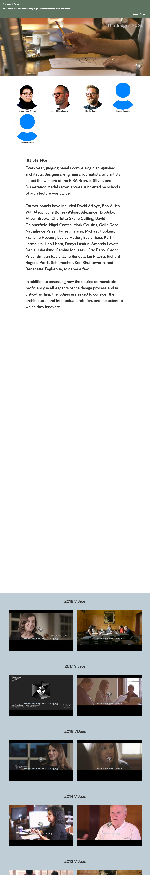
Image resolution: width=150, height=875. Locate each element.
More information (63, 8)
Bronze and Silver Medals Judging (41, 631)
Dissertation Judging (109, 826)
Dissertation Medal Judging (109, 631)
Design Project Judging (41, 826)
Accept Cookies (139, 14)
